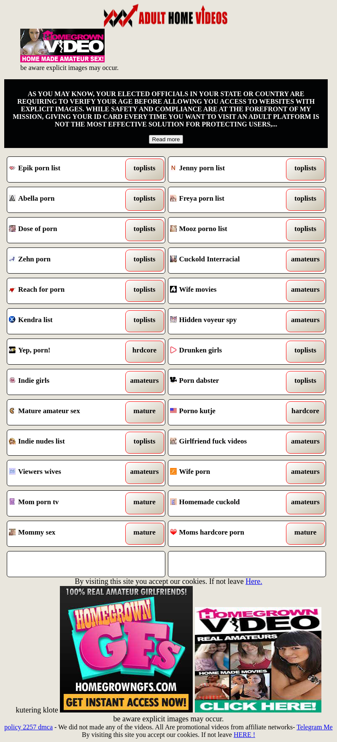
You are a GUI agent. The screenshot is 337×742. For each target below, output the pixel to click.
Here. (253, 581)
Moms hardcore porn (226, 534)
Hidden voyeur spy (226, 321)
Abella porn (65, 200)
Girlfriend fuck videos (226, 443)
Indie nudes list (65, 443)
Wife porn (226, 473)
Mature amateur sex (65, 412)
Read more (166, 139)
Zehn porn (65, 261)
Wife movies (226, 291)
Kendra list (65, 321)
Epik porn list (65, 169)
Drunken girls (226, 352)
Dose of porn (65, 230)
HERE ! (244, 734)
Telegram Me (315, 727)
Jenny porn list (226, 169)
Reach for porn (65, 291)
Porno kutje (226, 412)
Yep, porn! (65, 352)
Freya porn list (226, 200)
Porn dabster (226, 382)
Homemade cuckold (226, 503)
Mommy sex (65, 534)
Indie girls (65, 382)
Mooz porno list (226, 230)
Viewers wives (65, 473)
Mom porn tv (65, 503)
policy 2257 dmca (28, 727)
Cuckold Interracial (226, 261)
